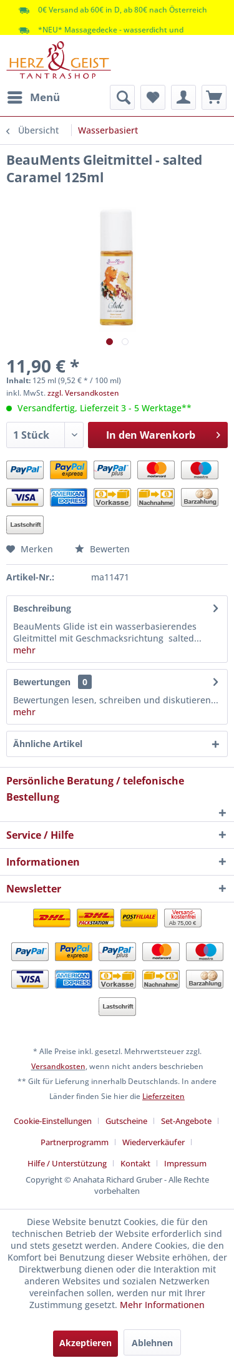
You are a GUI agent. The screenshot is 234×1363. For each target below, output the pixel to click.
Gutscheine (126, 1120)
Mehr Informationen (162, 1305)
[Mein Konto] (183, 97)
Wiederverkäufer (153, 1142)
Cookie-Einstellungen (53, 1120)
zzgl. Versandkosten (83, 393)
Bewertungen (42, 682)
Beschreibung (42, 608)
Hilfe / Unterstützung (67, 1163)
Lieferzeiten (163, 1096)
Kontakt (135, 1163)
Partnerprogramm (75, 1142)
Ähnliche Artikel (47, 744)
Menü (33, 95)
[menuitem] (33, 97)
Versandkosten (58, 1066)
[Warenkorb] (214, 97)
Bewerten (102, 549)
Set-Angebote (186, 1120)
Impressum (185, 1163)
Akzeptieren (85, 1343)
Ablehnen (152, 1343)
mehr (24, 650)
